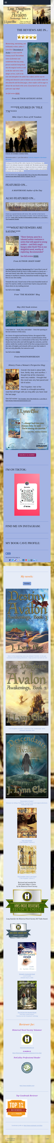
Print (7, 1138)
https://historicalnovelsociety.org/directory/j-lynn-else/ (27, 1053)
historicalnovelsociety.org (27, 1047)
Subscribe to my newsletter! (27, 455)
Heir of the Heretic (27, 840)
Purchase (27, 583)
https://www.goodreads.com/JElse (33, 1125)
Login (47, 1138)
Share (8, 553)
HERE (36, 256)
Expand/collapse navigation (27, 2)
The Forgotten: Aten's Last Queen (27, 876)
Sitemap (13, 1138)
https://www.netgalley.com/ (27, 1085)
